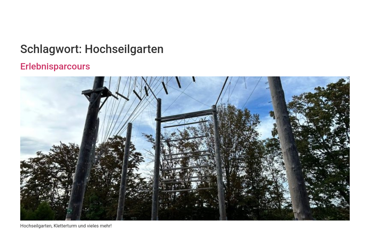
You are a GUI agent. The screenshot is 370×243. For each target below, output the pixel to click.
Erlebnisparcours (55, 66)
